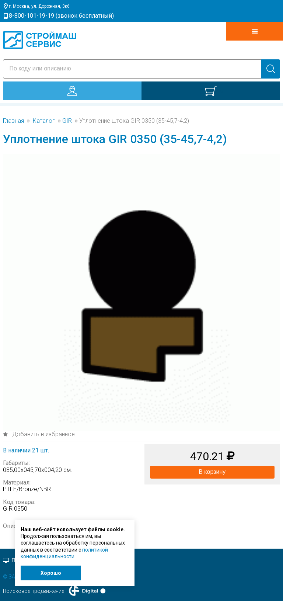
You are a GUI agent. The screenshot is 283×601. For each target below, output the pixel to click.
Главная (13, 121)
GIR (67, 121)
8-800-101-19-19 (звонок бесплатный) (61, 15)
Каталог (44, 121)
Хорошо (51, 573)
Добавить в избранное (43, 434)
